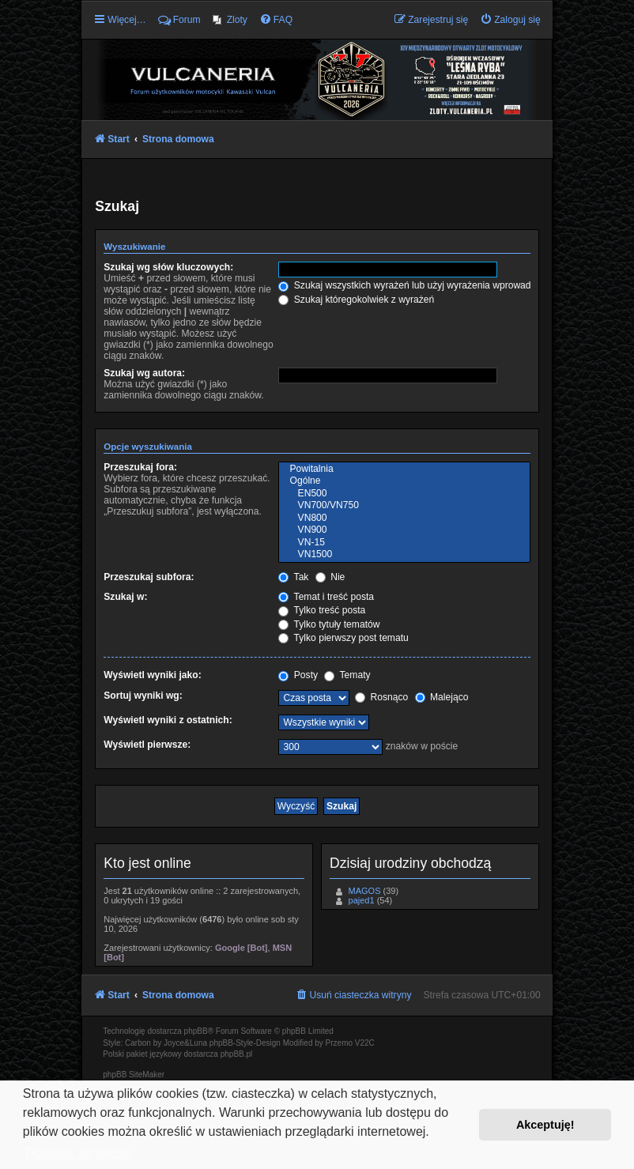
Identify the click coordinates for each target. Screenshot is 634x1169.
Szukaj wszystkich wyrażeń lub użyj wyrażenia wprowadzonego (420, 285)
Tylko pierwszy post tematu (343, 637)
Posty (298, 675)
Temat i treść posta (326, 596)
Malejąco (442, 697)
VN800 (404, 518)
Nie (330, 577)
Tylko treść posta (321, 610)
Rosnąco (381, 697)
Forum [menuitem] (179, 19)
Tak (293, 577)
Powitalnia (404, 469)
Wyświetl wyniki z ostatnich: (168, 720)
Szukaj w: (125, 596)
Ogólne (404, 481)
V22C (365, 1043)
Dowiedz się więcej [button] (78, 1153)
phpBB (196, 1031)
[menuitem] (230, 19)
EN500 (404, 494)
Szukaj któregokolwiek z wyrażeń (356, 299)
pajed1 (362, 900)
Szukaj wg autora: (144, 373)
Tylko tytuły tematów (328, 624)
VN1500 (404, 555)
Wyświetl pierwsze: (147, 744)
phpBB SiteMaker (133, 1074)
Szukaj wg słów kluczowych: (168, 267)
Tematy (347, 675)
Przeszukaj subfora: (149, 577)
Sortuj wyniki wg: (143, 695)
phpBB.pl (237, 1054)
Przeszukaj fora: (140, 467)
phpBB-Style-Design (245, 1043)
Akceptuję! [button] (545, 1124)
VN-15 (404, 543)
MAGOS (365, 891)
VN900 (404, 530)
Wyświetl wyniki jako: (152, 675)
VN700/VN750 (404, 506)
